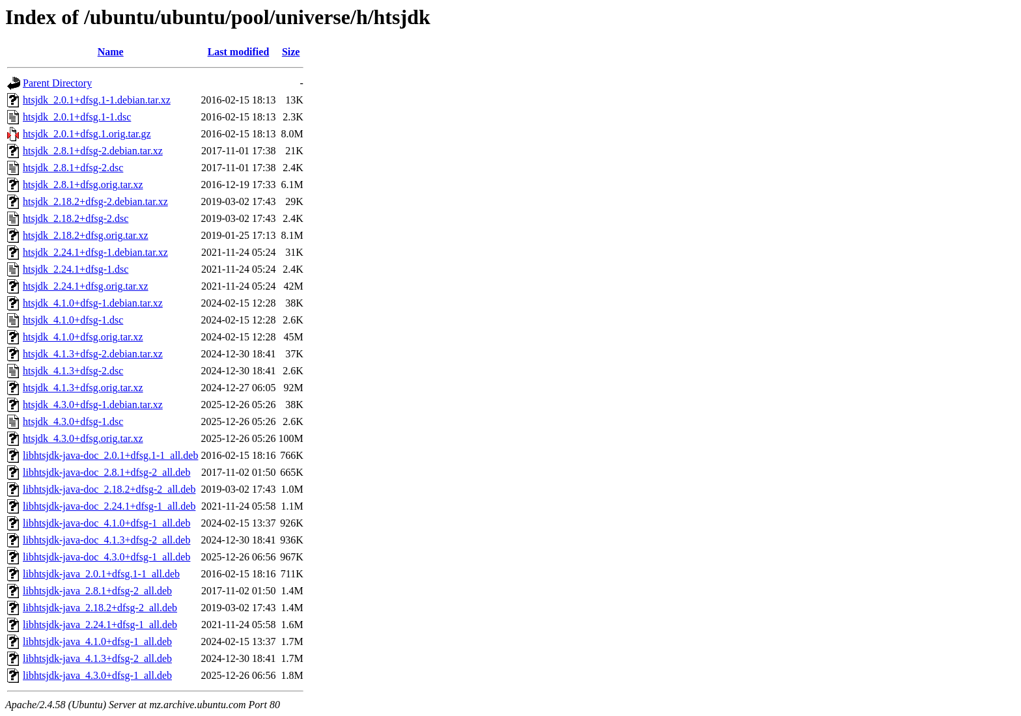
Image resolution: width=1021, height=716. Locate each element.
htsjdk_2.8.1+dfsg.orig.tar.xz (83, 184)
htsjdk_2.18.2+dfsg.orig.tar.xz (85, 235)
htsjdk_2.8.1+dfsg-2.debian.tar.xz (93, 150)
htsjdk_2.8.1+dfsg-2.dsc (73, 167)
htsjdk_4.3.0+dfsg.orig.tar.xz (83, 438)
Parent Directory (57, 83)
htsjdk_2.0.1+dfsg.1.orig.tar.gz (87, 133)
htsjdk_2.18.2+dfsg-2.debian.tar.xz (95, 201)
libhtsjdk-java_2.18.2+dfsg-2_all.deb (100, 607)
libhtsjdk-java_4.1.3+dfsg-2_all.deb (97, 658)
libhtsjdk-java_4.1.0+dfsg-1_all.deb (97, 641)
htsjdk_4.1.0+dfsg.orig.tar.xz (83, 336)
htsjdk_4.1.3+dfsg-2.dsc (73, 370)
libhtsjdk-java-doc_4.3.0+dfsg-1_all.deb (106, 556)
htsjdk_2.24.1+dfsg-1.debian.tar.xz (95, 252)
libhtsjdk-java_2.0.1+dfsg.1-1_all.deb (101, 573)
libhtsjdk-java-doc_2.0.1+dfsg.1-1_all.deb (110, 455)
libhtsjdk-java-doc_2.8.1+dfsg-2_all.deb (106, 472)
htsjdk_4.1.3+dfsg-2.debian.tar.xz (93, 353)
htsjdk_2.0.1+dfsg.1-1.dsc (77, 116)
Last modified (239, 51)
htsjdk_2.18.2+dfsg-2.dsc (75, 218)
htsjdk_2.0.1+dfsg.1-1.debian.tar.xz (97, 99)
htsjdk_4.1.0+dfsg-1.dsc (73, 319)
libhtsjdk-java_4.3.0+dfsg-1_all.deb (97, 675)
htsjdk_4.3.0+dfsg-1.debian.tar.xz (93, 404)
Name (111, 51)
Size (291, 51)
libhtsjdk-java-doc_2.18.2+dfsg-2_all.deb (109, 489)
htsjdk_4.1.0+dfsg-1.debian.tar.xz (93, 303)
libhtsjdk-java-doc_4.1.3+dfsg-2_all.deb (106, 539)
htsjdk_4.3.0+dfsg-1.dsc (73, 421)
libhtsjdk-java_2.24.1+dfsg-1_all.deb (100, 624)
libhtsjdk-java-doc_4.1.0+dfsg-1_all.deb (106, 523)
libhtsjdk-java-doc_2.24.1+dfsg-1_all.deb (109, 506)
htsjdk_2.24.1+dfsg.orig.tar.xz (85, 286)
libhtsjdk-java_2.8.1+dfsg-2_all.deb (97, 590)
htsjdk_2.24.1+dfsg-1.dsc (75, 269)
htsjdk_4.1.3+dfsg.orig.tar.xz (83, 387)
